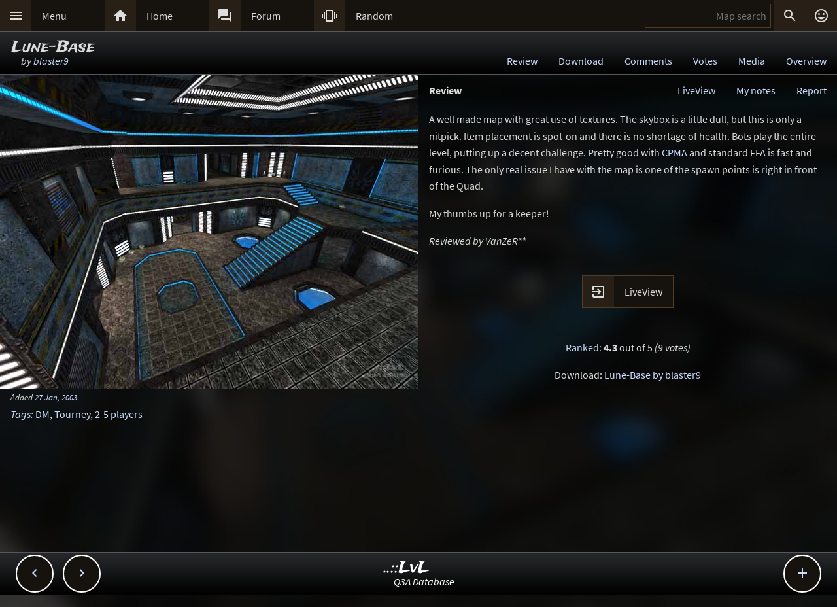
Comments (648, 60)
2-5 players (119, 414)
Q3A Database (424, 581)
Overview (806, 60)
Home (159, 15)
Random (374, 15)
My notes (756, 90)
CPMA (674, 152)
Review (522, 60)
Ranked (582, 347)
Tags (20, 414)
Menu (54, 15)
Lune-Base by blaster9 (652, 374)
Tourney (72, 414)
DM (42, 414)
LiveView (696, 90)
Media (751, 60)
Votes (705, 60)
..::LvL (406, 568)
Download (581, 60)
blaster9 (51, 60)
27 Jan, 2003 (56, 397)
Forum (266, 15)
